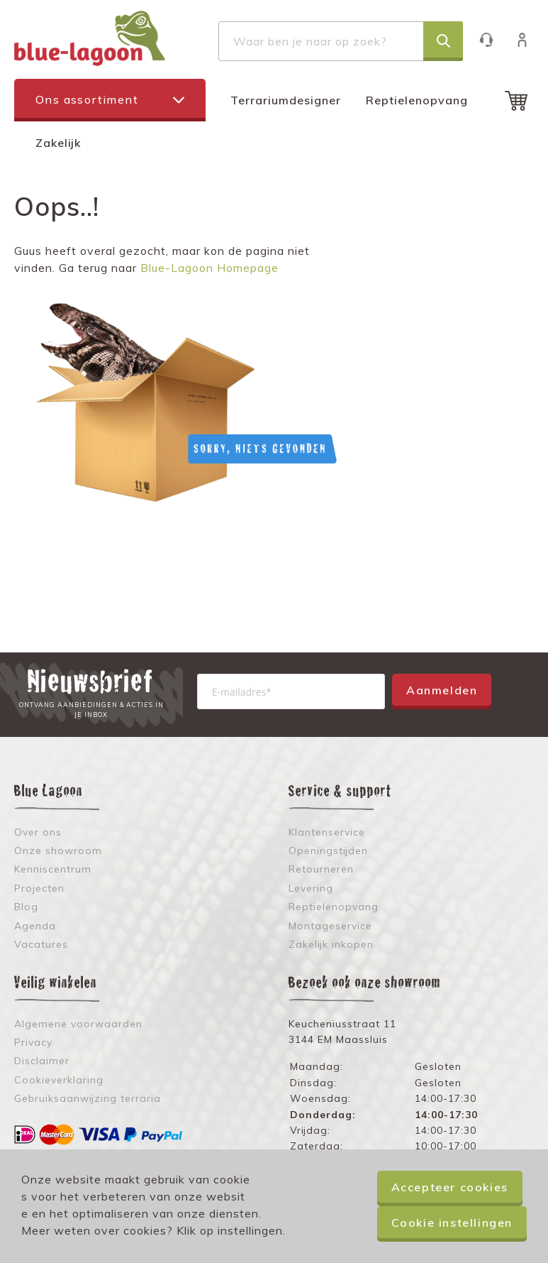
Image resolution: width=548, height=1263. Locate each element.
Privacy (33, 1042)
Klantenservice (493, 39)
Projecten (39, 888)
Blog (26, 906)
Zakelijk (58, 143)
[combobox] (340, 41)
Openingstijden (328, 850)
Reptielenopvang (417, 100)
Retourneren (321, 869)
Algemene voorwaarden (78, 1023)
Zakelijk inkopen (331, 944)
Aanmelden (441, 690)
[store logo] (89, 38)
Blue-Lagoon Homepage (209, 268)
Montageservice (330, 925)
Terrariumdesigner (285, 100)
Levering (311, 888)
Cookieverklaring (59, 1079)
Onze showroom (58, 850)
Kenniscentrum (52, 869)
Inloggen (529, 39)
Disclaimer (41, 1060)
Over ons (38, 832)
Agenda (35, 925)
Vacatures (41, 944)
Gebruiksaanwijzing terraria (87, 1098)
